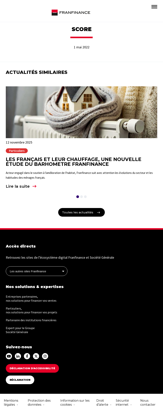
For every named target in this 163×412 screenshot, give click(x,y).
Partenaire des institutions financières (31, 320)
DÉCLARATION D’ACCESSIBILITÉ (32, 368)
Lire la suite (18, 186)
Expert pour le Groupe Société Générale (20, 330)
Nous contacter (147, 402)
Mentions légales (11, 402)
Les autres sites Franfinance (28, 271)
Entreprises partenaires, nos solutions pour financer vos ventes (31, 298)
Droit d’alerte (102, 402)
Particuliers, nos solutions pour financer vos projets (31, 310)
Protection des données (39, 402)
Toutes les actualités (77, 212)
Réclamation (20, 379)
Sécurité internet (122, 402)
